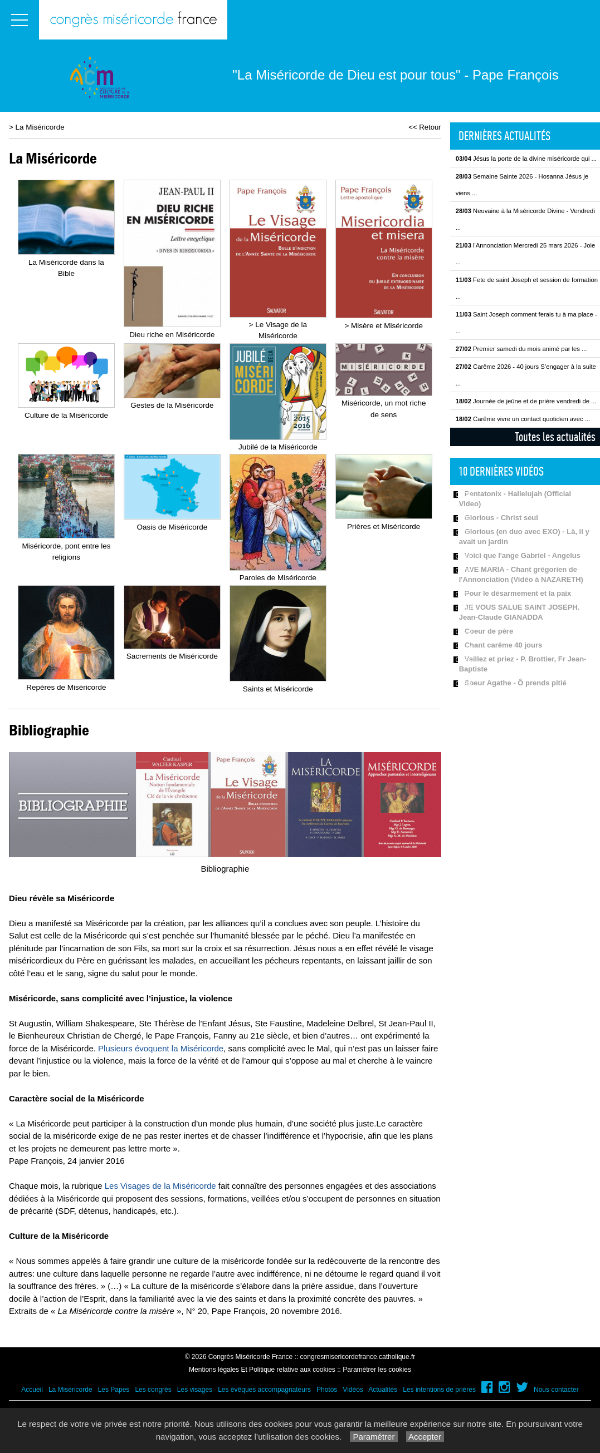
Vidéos (353, 1389)
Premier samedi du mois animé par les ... (521, 348)
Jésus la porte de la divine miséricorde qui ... (526, 158)
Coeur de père (489, 631)
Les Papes (114, 1389)
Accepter (425, 1436)
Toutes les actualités (555, 436)
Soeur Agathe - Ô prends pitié (516, 683)
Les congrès (153, 1389)
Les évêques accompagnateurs (264, 1389)
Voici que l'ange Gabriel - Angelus (523, 555)
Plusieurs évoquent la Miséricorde (160, 1048)
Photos (326, 1389)
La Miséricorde (40, 127)
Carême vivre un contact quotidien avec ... (523, 419)
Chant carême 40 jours (503, 645)
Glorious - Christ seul (501, 517)
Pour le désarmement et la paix (518, 593)
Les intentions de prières (439, 1389)
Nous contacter (556, 1389)
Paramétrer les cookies (377, 1369)
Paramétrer (373, 1436)
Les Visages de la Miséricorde (160, 1185)
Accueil (32, 1389)
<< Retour (424, 127)
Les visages (194, 1389)
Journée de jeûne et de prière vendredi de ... (526, 401)
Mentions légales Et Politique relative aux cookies (262, 1369)
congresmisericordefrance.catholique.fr (358, 1357)
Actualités (382, 1389)
